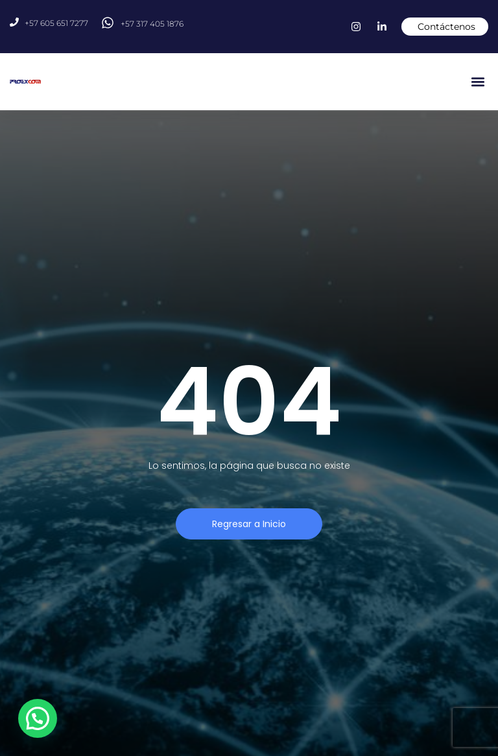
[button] (477, 82)
